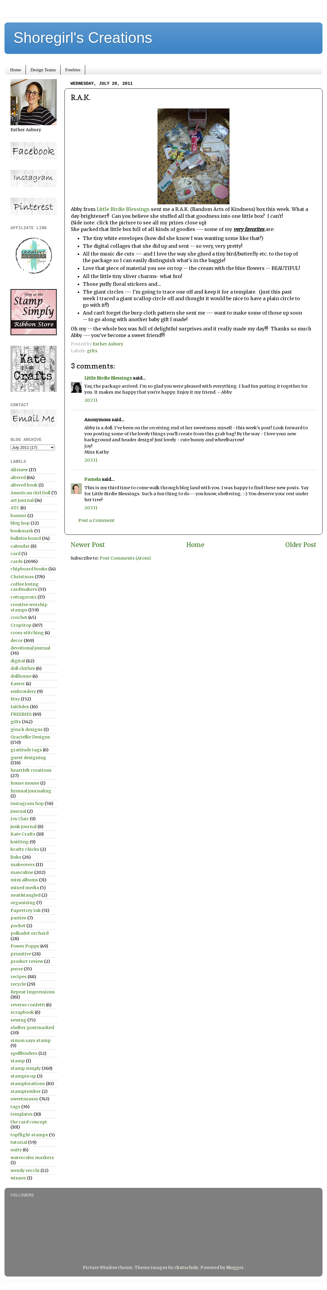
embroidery (23, 691)
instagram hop (27, 803)
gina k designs (26, 729)
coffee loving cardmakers (24, 586)
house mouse (24, 783)
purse (16, 969)
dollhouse (21, 676)
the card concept (28, 1122)
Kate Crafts (22, 834)
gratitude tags (26, 750)
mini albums (24, 880)
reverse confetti (27, 1004)
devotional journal (30, 648)
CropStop (21, 625)
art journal (22, 500)
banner (18, 515)
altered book (24, 485)
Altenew (19, 469)
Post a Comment (96, 520)
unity (16, 1149)
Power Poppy (24, 946)
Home (15, 69)
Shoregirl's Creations (83, 37)
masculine (21, 872)
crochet (18, 617)
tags (15, 1106)
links (15, 857)
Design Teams (43, 69)
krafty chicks (24, 849)
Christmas (22, 576)
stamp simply (25, 1068)
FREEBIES (21, 714)
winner (18, 1178)
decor (16, 640)
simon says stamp (30, 1040)
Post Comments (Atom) (125, 558)
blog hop (20, 523)
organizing (22, 902)
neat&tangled (25, 895)
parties (18, 918)
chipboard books (28, 569)
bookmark (21, 531)
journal (18, 811)
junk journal (23, 826)
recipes (18, 976)
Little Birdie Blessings (124, 209)
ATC (15, 507)
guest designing (28, 757)
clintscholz (186, 1267)
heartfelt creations (31, 770)
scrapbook (22, 1012)
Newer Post (87, 545)
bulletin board (25, 538)
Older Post (300, 545)
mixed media (24, 887)
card (15, 553)
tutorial (18, 1142)
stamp (17, 1061)
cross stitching (27, 632)
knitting (19, 842)
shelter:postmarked (32, 1027)
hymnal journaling (30, 791)
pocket (18, 925)
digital (17, 661)
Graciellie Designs (30, 737)
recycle (18, 984)
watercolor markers (32, 1157)
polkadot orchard (29, 933)
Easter (17, 683)
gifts (92, 351)
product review (26, 961)
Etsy (15, 699)
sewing (18, 1020)
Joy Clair (19, 818)
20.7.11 (91, 400)
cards (16, 561)
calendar (20, 546)
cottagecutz (23, 597)
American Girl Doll (30, 493)
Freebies (72, 69)
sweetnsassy (24, 1099)
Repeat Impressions (32, 992)
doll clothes (22, 668)
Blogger (234, 1267)
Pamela (92, 479)
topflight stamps (29, 1135)
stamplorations (27, 1083)
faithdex (19, 706)
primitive (20, 954)
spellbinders (24, 1053)
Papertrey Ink (25, 910)
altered (18, 477)
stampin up (23, 1076)
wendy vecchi (25, 1170)
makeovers (22, 864)
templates (21, 1114)
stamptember (25, 1091)
